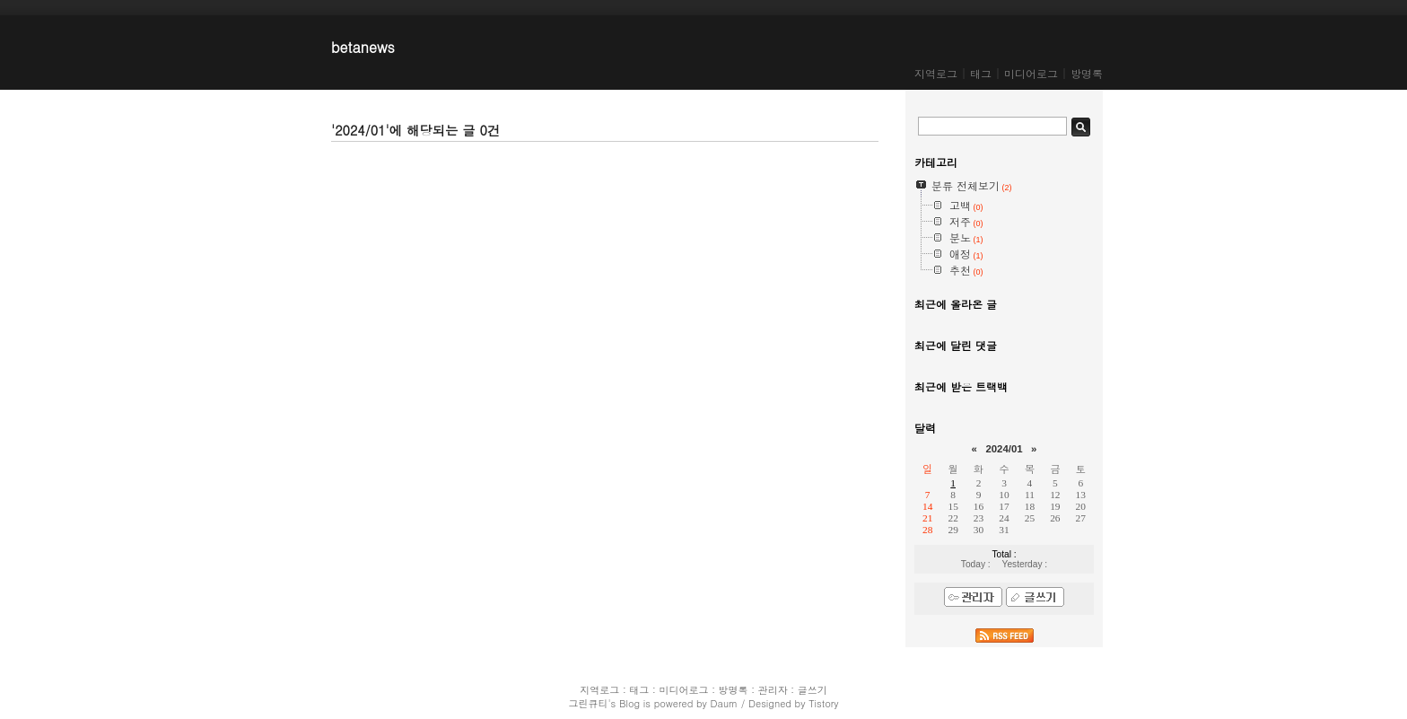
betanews (363, 47)
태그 (981, 73)
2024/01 (1003, 448)
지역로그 (935, 73)
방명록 (1087, 73)
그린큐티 (587, 703)
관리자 (773, 690)
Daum (724, 703)
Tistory (823, 703)
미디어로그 (1031, 73)
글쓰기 (812, 690)
